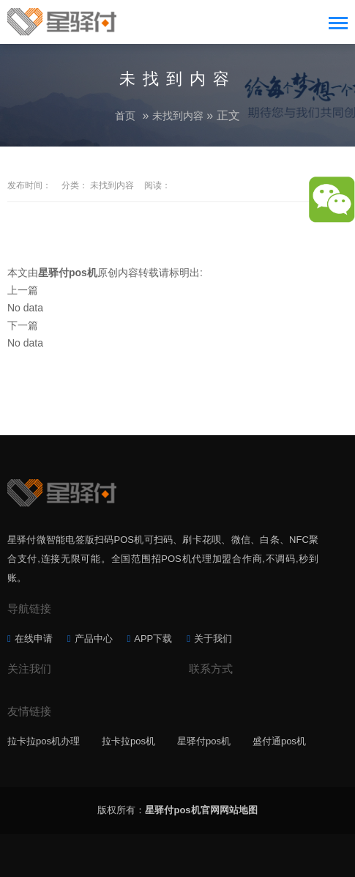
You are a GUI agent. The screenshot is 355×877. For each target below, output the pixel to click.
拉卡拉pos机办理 (43, 741)
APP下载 (153, 638)
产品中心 (94, 638)
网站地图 (239, 809)
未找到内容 (177, 116)
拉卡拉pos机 (128, 741)
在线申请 (34, 638)
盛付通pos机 (279, 741)
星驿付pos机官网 (182, 809)
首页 (125, 116)
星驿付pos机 (204, 741)
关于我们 (213, 638)
